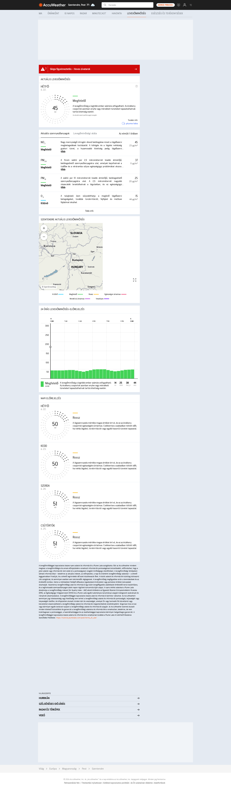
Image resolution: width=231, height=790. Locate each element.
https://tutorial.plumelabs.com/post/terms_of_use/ (76, 618)
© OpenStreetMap (49, 287)
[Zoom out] (43, 236)
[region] (89, 256)
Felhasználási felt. (72, 783)
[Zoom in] (43, 228)
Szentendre (98, 768)
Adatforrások (159, 783)
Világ (41, 768)
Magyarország (69, 768)
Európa (53, 768)
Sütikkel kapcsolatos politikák (116, 783)
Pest (84, 768)
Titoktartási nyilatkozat (91, 783)
